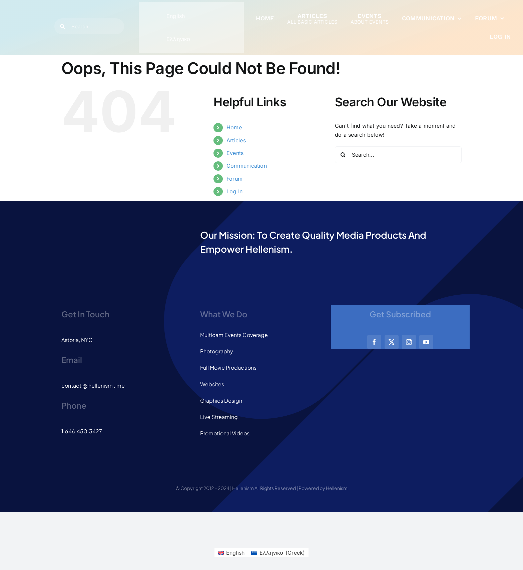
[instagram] (409, 342)
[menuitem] (164, 16)
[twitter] (392, 342)
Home (234, 127)
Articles (236, 140)
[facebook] (374, 342)
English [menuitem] (175, 16)
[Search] (62, 26)
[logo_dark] (26, 16)
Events (234, 153)
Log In (234, 191)
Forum (234, 178)
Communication (246, 165)
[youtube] (426, 342)
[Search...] (89, 26)
